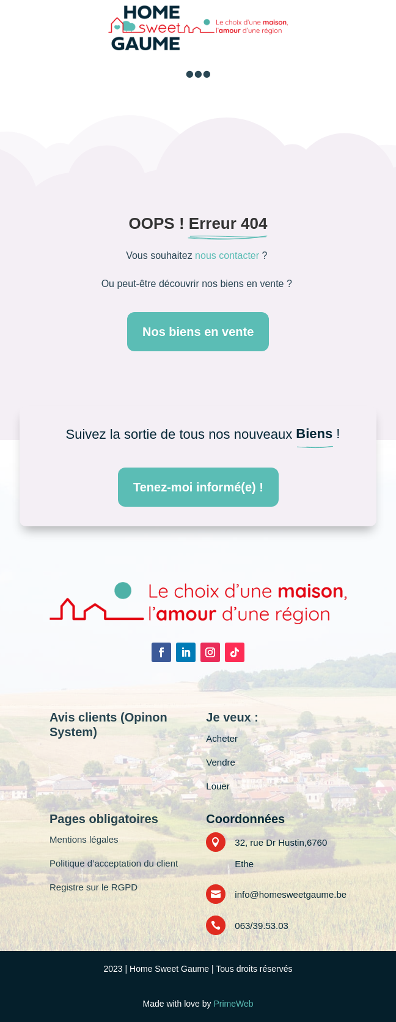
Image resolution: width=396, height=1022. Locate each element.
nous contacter (227, 255)
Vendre (220, 762)
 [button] (198, 74)
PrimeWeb (233, 1004)
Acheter (222, 738)
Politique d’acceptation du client (114, 863)
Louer (217, 786)
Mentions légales (84, 839)
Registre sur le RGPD (94, 887)
